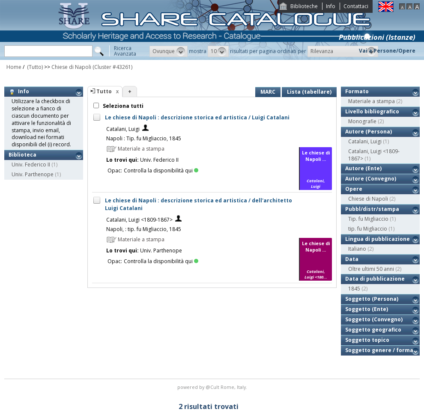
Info (330, 6)
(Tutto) (34, 67)
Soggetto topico (367, 340)
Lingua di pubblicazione (377, 239)
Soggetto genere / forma (379, 350)
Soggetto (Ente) (366, 309)
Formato (357, 91)
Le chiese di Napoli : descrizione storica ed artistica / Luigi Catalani (197, 117)
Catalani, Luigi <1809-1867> (139, 219)
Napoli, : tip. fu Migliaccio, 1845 (143, 229)
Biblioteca (22, 154)
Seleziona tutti (122, 106)
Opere (353, 189)
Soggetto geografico (373, 329)
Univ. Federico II (31, 164)
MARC (267, 91)
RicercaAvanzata (125, 50)
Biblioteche (304, 6)
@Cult (213, 387)
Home (13, 67)
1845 (354, 288)
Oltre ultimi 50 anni (371, 269)
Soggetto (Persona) (371, 298)
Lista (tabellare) (309, 91)
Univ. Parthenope (33, 174)
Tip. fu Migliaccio (368, 218)
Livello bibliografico (372, 111)
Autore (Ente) (363, 168)
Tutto (104, 91)
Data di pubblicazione (375, 278)
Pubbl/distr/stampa (372, 209)
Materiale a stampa (371, 101)
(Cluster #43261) (112, 67)
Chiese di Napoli (71, 67)
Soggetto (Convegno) (374, 319)
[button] (168, 51)
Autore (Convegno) (370, 178)
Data (351, 259)
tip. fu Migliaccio (367, 228)
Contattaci (355, 6)
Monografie (362, 121)
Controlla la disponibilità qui (161, 170)
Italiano (357, 248)
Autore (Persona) (368, 131)
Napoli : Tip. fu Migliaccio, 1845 (143, 138)
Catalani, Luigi (123, 129)
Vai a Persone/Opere (387, 50)
